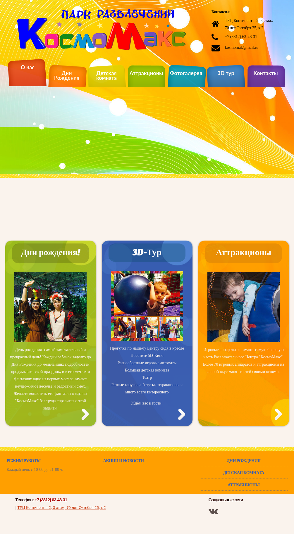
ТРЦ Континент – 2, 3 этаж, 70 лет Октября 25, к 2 (62, 507)
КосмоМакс (101, 29)
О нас (28, 67)
